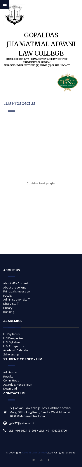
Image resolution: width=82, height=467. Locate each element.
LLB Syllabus (11, 334)
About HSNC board (15, 283)
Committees (11, 380)
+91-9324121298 (26, 430)
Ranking (8, 312)
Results (8, 376)
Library (7, 308)
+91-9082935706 (56, 430)
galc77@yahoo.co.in (22, 423)
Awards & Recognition (17, 385)
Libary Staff (10, 304)
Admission (10, 372)
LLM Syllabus (11, 342)
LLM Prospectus (13, 346)
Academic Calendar (16, 350)
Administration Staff (16, 299)
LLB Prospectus (13, 338)
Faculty (7, 295)
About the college (14, 287)
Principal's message (16, 291)
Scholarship (11, 354)
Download (10, 388)
